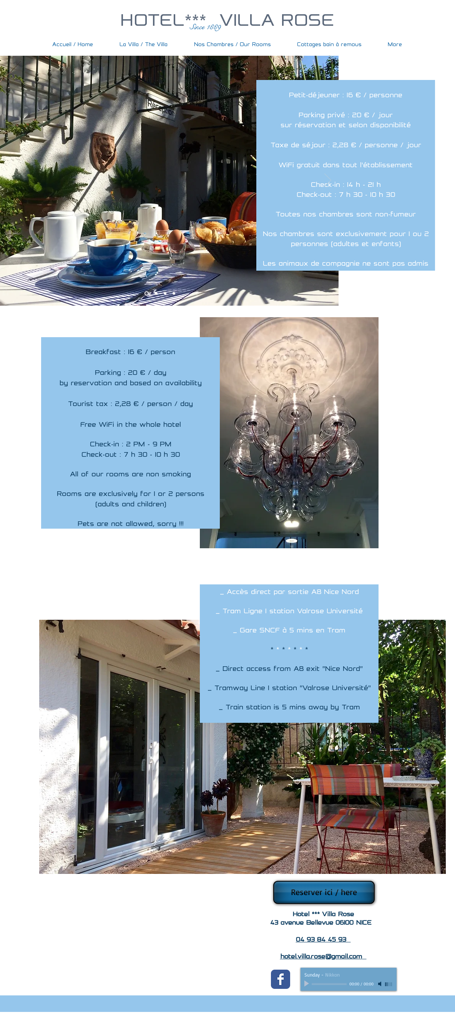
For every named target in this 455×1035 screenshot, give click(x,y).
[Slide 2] (156, 293)
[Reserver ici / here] (324, 892)
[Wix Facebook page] (280, 979)
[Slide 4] (174, 293)
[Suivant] (327, 180)
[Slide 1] (146, 293)
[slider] (389, 984)
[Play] (307, 984)
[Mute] (380, 984)
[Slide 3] (165, 293)
